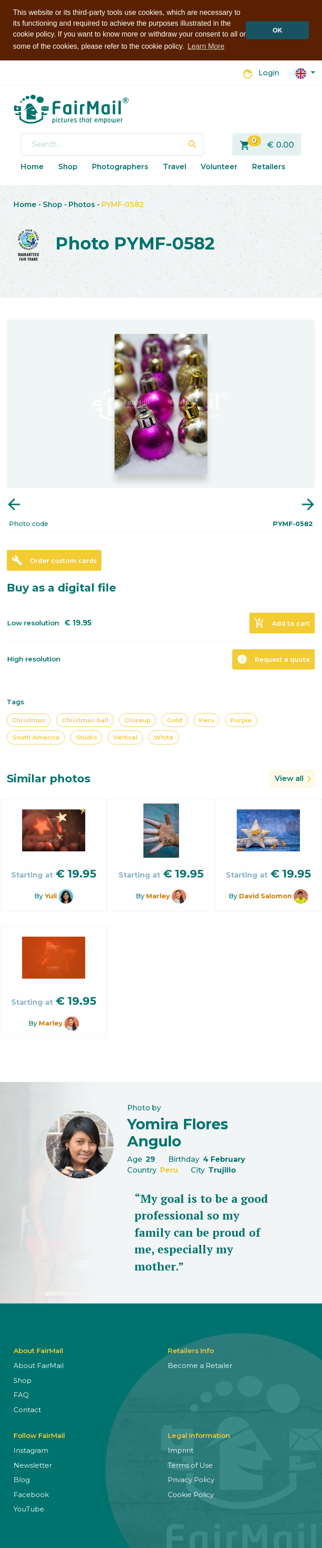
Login (268, 72)
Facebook (31, 1493)
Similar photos (48, 777)
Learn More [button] (206, 46)
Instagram (31, 1450)
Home (32, 166)
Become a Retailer (200, 1365)
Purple (241, 719)
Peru (206, 719)
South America (36, 736)
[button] (305, 72)
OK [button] (277, 30)
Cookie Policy (191, 1493)
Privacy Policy (191, 1479)
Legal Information (199, 1435)
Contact (27, 1409)
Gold (174, 719)
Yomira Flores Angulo (177, 1131)
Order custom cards (54, 559)
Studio (86, 736)
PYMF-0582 (122, 203)
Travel (174, 166)
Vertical (125, 736)
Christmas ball (85, 719)
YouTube (29, 1508)
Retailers (268, 166)
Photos (82, 203)
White (163, 736)
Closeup (137, 719)
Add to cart (282, 622)
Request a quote (273, 658)
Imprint (180, 1450)
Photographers (120, 166)
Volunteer (219, 166)
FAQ (21, 1394)
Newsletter (33, 1464)
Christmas (28, 719)
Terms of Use (190, 1464)
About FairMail (39, 1365)
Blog (22, 1479)
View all (289, 777)
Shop (68, 166)
